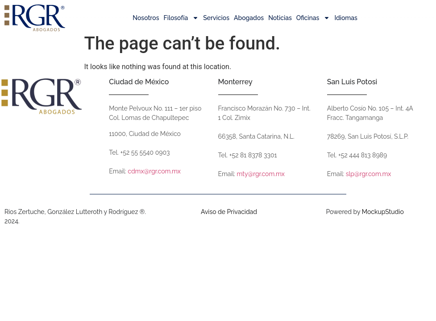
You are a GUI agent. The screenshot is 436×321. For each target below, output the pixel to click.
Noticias (280, 17)
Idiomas (345, 17)
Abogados (249, 17)
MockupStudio (383, 218)
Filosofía (181, 17)
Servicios (216, 17)
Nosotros (146, 17)
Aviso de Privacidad (229, 218)
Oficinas (313, 17)
